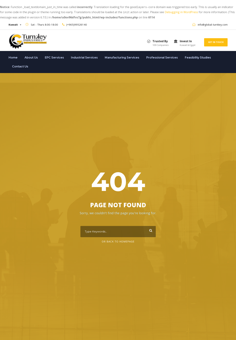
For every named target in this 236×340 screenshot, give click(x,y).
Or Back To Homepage (118, 241)
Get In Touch (216, 41)
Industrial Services (84, 57)
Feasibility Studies (198, 57)
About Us (31, 57)
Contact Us (20, 65)
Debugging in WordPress (181, 12)
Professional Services (162, 57)
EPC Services (54, 57)
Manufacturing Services (122, 57)
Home (13, 57)
